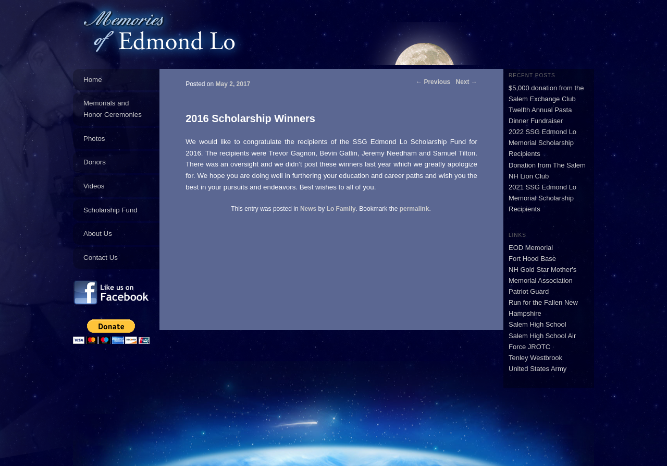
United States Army (537, 369)
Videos (94, 186)
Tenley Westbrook (535, 358)
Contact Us (100, 257)
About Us (97, 233)
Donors (94, 162)
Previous (433, 82)
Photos (94, 138)
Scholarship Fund (110, 210)
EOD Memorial (531, 248)
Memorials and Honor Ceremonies (112, 108)
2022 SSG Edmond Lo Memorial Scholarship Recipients (542, 143)
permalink (414, 208)
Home (92, 79)
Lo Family (341, 208)
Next (466, 82)
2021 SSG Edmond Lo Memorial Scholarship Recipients (542, 198)
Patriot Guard (529, 291)
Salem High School (537, 324)
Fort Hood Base (532, 258)
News (308, 208)
